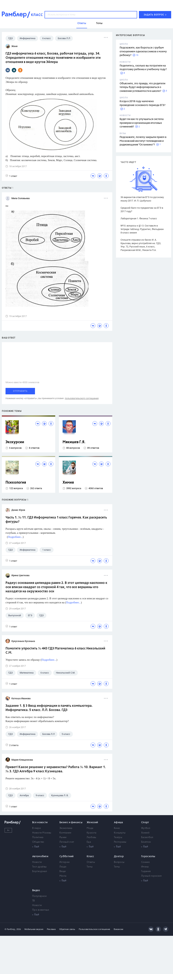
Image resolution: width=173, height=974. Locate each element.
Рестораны (120, 842)
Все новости (39, 822)
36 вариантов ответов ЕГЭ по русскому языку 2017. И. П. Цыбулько (142, 199)
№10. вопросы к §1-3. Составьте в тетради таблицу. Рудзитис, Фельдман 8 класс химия (142, 229)
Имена (145, 867)
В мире (36, 828)
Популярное (39, 896)
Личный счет (66, 842)
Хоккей (145, 833)
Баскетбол (147, 837)
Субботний (66, 856)
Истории (64, 862)
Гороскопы (148, 856)
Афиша (118, 822)
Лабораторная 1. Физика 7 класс (139, 218)
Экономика (65, 828)
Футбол (145, 828)
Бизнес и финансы (70, 822)
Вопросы (119, 862)
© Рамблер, (10, 929)
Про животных (40, 910)
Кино (117, 828)
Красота (91, 833)
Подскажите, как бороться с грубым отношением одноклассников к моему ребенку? (143, 51)
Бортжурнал (39, 871)
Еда (89, 842)
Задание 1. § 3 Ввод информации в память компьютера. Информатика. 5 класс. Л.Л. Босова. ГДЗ (49, 708)
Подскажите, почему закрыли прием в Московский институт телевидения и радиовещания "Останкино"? (143, 141)
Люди (62, 867)
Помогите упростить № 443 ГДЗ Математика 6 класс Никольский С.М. (55, 650)
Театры (118, 837)
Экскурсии (15, 442)
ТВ (33, 901)
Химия (68, 483)
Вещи (62, 871)
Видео (36, 890)
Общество (38, 842)
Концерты (120, 833)
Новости (37, 862)
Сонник (145, 862)
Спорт (145, 822)
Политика (37, 837)
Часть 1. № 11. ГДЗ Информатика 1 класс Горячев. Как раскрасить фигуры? (56, 519)
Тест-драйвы (39, 867)
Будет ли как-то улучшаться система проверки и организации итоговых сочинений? (142, 123)
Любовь (91, 837)
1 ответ (11, 175)
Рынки (63, 837)
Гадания (146, 871)
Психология (16, 483)
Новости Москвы (41, 833)
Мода (90, 828)
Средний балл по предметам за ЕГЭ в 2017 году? (142, 209)
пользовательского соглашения (82, 398)
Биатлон (146, 842)
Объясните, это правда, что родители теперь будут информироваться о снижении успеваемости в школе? (142, 87)
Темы (90, 867)
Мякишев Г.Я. (74, 442)
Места (62, 876)
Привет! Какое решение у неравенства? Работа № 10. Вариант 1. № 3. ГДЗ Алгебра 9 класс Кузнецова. (56, 769)
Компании (65, 833)
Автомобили (40, 856)
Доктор (119, 856)
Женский (92, 822)
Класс (90, 856)
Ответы (91, 862)
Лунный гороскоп (151, 876)
